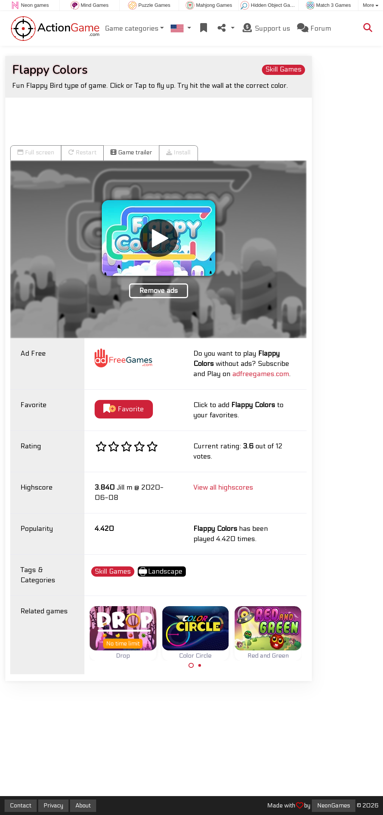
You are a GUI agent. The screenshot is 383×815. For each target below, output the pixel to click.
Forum (314, 28)
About (83, 805)
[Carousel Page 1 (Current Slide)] (191, 665)
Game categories (132, 29)
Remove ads (158, 291)
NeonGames (333, 805)
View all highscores (223, 487)
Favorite (123, 409)
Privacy (53, 805)
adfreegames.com (260, 374)
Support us (265, 28)
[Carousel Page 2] (199, 665)
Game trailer (131, 152)
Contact (20, 805)
